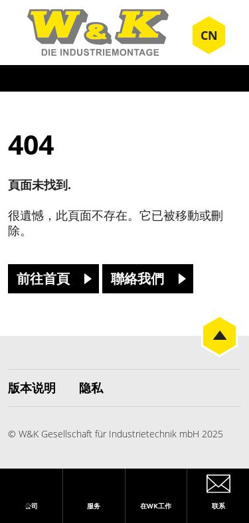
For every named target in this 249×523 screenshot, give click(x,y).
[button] (24, 499)
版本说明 (32, 388)
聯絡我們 (137, 278)
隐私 (91, 388)
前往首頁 (43, 278)
